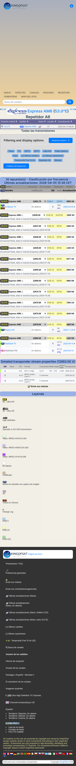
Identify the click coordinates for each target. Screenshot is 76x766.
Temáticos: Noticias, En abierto (21, 716)
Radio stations (61, 151)
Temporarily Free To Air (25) (21, 640)
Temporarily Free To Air (25, 160)
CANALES (34, 93)
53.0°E (61, 111)
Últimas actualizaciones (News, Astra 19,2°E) (27, 620)
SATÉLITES (20, 93)
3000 (69, 201)
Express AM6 (40, 111)
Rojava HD (10, 329)
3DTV (36, 151)
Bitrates (58, 160)
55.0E (3, 109)
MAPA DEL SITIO (28, 97)
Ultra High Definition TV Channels (23, 695)
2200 (69, 237)
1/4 (72, 303)
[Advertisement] (38, 50)
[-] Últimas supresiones (53, 156)
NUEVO (7, 93)
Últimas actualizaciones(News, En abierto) (17, 604)
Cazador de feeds (16, 729)
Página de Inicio (22, 554)
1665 (69, 324)
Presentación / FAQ (14, 564)
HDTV (27, 151)
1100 (69, 248)
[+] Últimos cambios (30, 156)
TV (19, 151)
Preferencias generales (16, 571)
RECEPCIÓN (64, 93)
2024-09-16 (68, 343)
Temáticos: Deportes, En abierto (22, 713)
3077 (69, 259)
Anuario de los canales (15, 668)
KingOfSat (64, 762)
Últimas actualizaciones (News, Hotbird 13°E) (27, 612)
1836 (69, 226)
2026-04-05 (68, 206)
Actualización (69, 190)
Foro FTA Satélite (15, 732)
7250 (69, 292)
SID (52, 190)
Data (15, 156)
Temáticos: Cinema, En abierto (21, 718)
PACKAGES (48, 93)
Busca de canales (15, 647)
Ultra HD (47, 151)
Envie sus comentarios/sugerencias (21, 589)
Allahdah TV (10, 343)
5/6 (72, 281)
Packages (10, 675)
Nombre (9, 190)
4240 (69, 313)
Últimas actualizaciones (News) (21, 596)
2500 (69, 270)
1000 (69, 215)
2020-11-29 (68, 329)
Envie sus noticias (39, 386)
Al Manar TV (10, 206)
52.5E (72, 109)
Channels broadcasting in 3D (20, 702)
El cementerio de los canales (18, 682)
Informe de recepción (15, 661)
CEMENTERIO (10, 97)
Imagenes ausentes (14, 688)
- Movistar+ (28, 675)
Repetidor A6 (44, 160)
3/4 (72, 201)
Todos (11, 151)
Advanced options (61, 140)
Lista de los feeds (16, 727)
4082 (69, 281)
